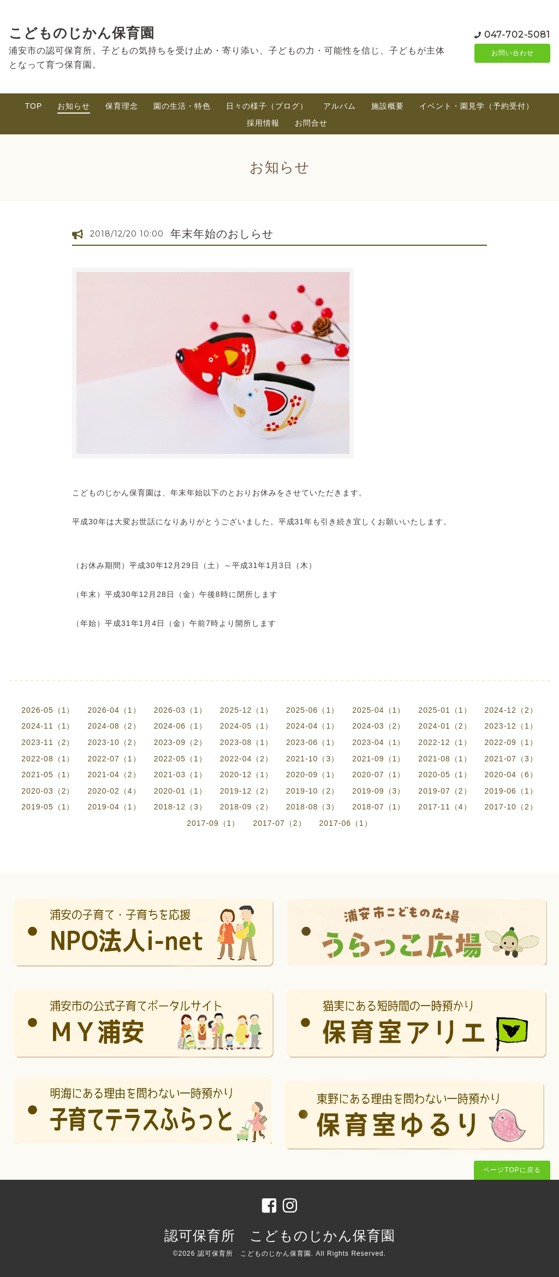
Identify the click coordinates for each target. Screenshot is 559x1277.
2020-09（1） (312, 774)
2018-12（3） (180, 806)
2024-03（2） (378, 726)
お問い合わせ (512, 53)
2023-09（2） (180, 742)
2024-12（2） (511, 710)
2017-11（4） (444, 806)
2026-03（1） (180, 710)
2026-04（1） (113, 710)
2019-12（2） (246, 791)
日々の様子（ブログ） (267, 106)
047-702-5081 (517, 33)
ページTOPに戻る (511, 1170)
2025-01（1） (444, 710)
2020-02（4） (113, 791)
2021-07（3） (511, 758)
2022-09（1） (511, 742)
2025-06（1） (312, 710)
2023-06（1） (312, 742)
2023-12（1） (511, 726)
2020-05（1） (444, 774)
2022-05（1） (180, 758)
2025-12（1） (246, 710)
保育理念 (121, 106)
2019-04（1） (113, 806)
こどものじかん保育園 (81, 33)
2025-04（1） (378, 710)
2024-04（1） (312, 726)
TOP (34, 106)
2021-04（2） (113, 774)
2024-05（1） (246, 726)
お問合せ (311, 123)
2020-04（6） (511, 774)
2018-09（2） (246, 806)
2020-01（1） (180, 791)
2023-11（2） (47, 742)
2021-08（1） (444, 758)
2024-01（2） (444, 726)
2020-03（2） (47, 791)
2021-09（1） (378, 758)
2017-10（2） (511, 806)
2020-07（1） (378, 774)
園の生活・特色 (182, 106)
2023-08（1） (246, 742)
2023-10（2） (113, 742)
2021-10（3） (312, 758)
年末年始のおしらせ (221, 234)
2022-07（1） (113, 758)
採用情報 (263, 123)
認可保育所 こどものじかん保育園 (279, 1235)
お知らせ (73, 106)
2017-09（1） (213, 823)
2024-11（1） (47, 726)
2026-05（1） (47, 710)
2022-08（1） (47, 758)
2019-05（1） (47, 806)
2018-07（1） (378, 806)
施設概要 (387, 106)
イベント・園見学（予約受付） (476, 106)
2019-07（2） (444, 791)
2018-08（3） (312, 806)
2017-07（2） (279, 823)
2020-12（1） (246, 774)
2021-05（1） (47, 774)
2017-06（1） (345, 823)
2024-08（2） (113, 726)
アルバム (339, 106)
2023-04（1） (378, 742)
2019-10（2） (312, 791)
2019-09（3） (378, 791)
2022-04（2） (246, 758)
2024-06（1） (180, 726)
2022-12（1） (444, 742)
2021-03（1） (180, 774)
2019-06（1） (511, 791)
